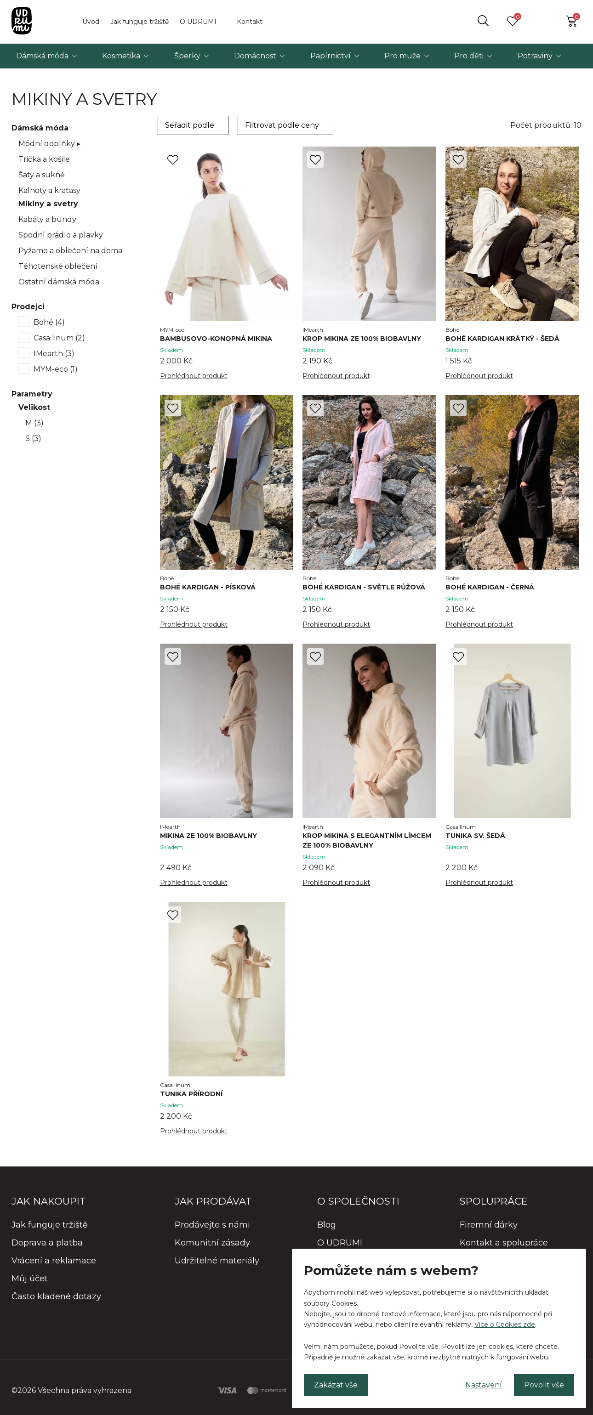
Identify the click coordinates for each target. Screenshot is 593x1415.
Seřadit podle (189, 125)
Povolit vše (544, 1385)
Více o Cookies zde (504, 1324)
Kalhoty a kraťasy (49, 190)
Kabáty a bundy (47, 219)
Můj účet (29, 1279)
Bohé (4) (49, 322)
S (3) (33, 438)
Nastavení (483, 1385)
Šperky (187, 55)
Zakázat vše (336, 1385)
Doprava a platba (47, 1243)
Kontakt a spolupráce (504, 1243)
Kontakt (249, 21)
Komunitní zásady (212, 1243)
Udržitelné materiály (217, 1261)
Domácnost (255, 55)
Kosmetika (121, 55)
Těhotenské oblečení (57, 266)
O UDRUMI (198, 21)
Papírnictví (330, 55)
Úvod (90, 21)
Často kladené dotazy (56, 1296)
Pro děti (469, 55)
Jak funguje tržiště (139, 21)
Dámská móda (42, 55)
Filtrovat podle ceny (282, 125)
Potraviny (535, 55)
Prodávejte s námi (212, 1225)
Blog (326, 1225)
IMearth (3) (54, 353)
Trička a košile (44, 159)
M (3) (34, 423)
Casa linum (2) (59, 338)
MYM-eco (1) (56, 369)
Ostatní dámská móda (58, 281)
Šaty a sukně (41, 174)
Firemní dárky (489, 1225)
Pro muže (402, 55)
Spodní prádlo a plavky (60, 235)
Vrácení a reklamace (53, 1261)
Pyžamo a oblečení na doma (70, 250)
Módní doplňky (49, 143)
